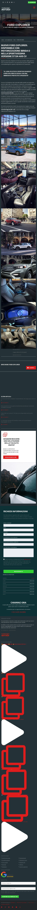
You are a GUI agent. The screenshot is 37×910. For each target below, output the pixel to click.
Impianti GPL (22, 862)
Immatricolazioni (6, 860)
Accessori (4, 866)
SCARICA (30, 368)
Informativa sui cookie (21, 902)
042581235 (32, 2)
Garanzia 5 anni (23, 860)
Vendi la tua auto (6, 858)
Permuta (4, 864)
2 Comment (4, 424)
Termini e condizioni (5, 904)
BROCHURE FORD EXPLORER (10, 364)
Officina (21, 864)
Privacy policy (31, 902)
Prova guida (5, 862)
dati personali (27, 559)
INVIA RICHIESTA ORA (11, 457)
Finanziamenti (22, 858)
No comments (4, 402)
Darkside (13, 902)
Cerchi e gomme (23, 866)
